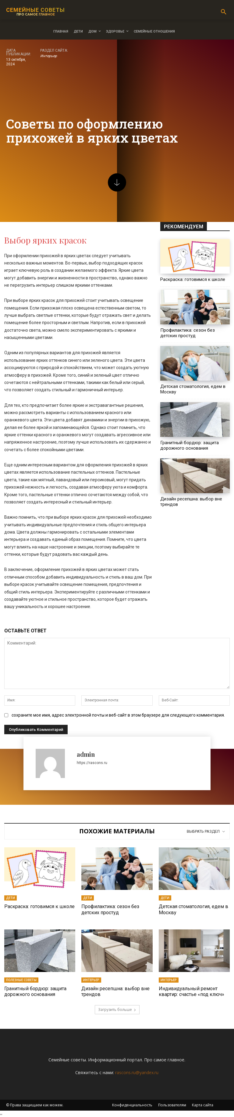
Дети (10, 898)
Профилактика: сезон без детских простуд (187, 332)
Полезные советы (21, 980)
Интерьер (48, 56)
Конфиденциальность (132, 1105)
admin (86, 754)
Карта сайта (202, 1105)
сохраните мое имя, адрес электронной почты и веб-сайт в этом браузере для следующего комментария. (118, 715)
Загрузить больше (117, 1009)
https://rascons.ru (92, 763)
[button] (223, 12)
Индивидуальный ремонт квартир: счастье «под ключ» (191, 991)
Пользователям (172, 1105)
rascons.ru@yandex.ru (136, 1072)
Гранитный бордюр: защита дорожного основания (189, 445)
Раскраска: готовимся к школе (192, 279)
